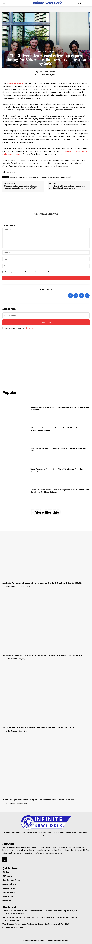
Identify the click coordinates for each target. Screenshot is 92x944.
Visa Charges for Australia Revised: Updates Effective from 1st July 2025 (38, 727)
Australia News (46, 51)
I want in (46, 322)
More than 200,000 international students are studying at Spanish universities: (67, 187)
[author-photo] (4, 586)
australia (13, 177)
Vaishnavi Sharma (47, 72)
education (23, 177)
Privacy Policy (30, 328)
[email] (46, 315)
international (34, 177)
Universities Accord (14, 83)
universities (65, 177)
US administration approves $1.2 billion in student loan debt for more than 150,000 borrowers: (20, 188)
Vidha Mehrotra (11, 586)
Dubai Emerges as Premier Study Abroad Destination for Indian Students (57, 470)
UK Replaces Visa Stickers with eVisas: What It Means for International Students (42, 655)
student (43, 177)
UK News (5, 920)
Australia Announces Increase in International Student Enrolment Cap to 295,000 (42, 583)
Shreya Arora (10, 803)
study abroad (53, 177)
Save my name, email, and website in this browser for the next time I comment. (36, 272)
